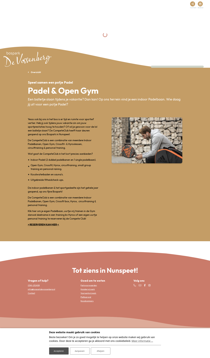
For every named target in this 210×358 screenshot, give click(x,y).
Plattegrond (86, 297)
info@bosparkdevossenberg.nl (41, 289)
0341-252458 (34, 285)
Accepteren (59, 350)
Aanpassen (80, 350)
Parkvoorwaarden (89, 285)
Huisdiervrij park (88, 289)
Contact (31, 293)
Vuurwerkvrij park (88, 293)
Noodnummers (87, 301)
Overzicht (35, 72)
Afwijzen (100, 350)
